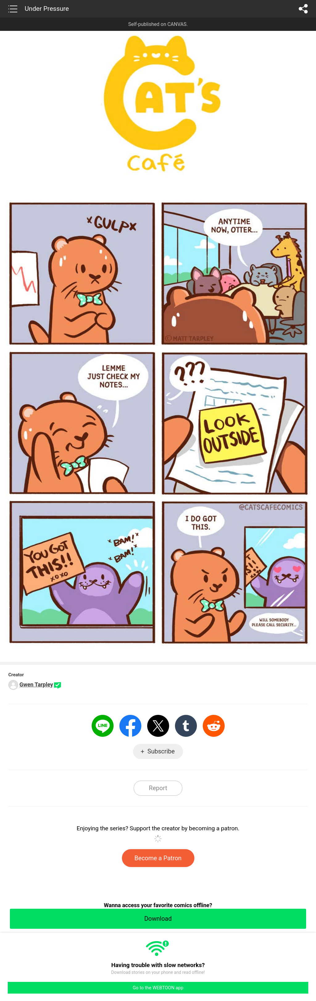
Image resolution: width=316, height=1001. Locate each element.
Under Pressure (47, 8)
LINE (103, 726)
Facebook (130, 726)
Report (158, 788)
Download (158, 918)
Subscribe (161, 751)
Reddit (214, 726)
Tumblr (186, 726)
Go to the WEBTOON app (158, 988)
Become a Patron (158, 858)
